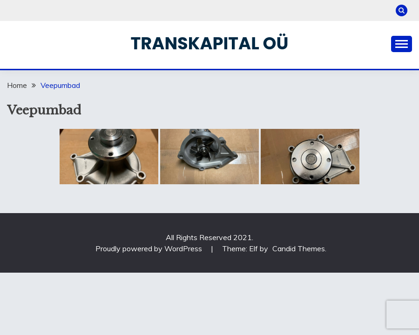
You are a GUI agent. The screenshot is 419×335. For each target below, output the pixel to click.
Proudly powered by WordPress (149, 248)
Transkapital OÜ (210, 43)
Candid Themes (298, 248)
